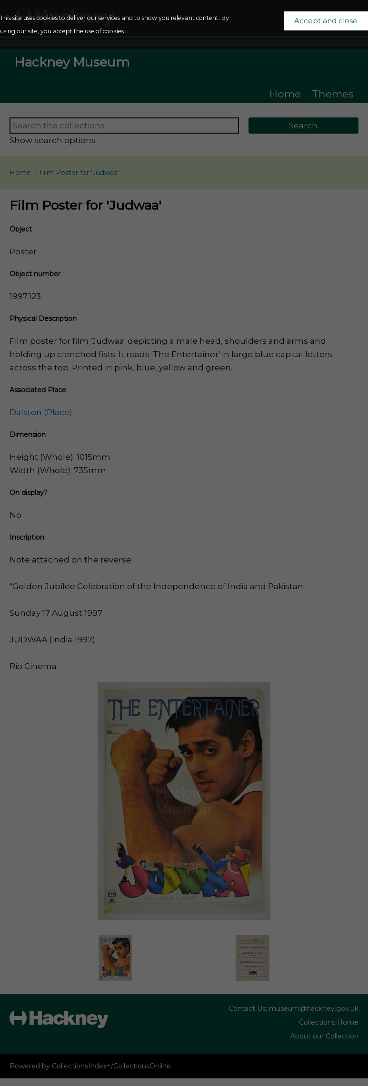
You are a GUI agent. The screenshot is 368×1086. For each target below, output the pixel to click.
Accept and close (326, 21)
